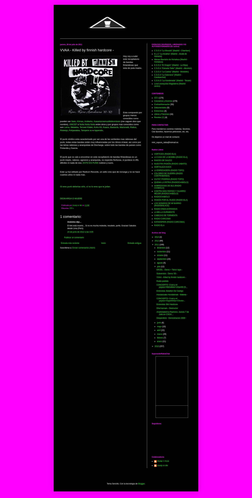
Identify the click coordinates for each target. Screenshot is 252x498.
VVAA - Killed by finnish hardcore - (171, 277)
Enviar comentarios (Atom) (83, 248)
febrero (160, 338)
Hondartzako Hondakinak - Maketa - (172, 295)
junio (159, 323)
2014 (157, 237)
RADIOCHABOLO (162, 197)
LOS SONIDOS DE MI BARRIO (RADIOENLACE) (167, 204)
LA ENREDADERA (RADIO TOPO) (169, 170)
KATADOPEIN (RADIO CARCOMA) (169, 222)
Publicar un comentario (74, 237)
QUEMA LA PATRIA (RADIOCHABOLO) (171, 182)
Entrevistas (159, 111)
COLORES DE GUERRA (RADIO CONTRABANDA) (168, 174)
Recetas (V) (159, 117)
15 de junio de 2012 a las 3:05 (80, 232)
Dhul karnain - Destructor (167, 308)
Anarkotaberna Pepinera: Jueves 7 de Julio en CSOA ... (173, 313)
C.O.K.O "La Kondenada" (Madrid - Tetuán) (172, 80)
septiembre (162, 259)
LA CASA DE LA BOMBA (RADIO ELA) (171, 157)
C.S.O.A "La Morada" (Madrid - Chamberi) (172, 51)
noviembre (161, 252)
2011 (157, 244)
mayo (159, 326)
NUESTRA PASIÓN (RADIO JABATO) (170, 164)
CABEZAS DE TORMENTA (165, 215)
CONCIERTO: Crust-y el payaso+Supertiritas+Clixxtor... (171, 299)
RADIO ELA (159, 225)
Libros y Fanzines (161, 114)
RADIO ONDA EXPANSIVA (165, 209)
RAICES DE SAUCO (163, 160)
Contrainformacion (162, 104)
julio (159, 266)
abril (159, 330)
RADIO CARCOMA (162, 219)
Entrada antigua (134, 243)
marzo (160, 334)
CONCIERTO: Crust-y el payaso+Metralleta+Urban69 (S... (172, 286)
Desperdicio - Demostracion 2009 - (171, 318)
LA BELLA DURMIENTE (164, 212)
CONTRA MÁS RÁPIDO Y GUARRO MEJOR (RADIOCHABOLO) (170, 192)
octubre (160, 255)
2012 (157, 241)
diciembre (161, 248)
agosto (160, 263)
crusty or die (162, 465)
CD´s (72, 208)
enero (159, 341)
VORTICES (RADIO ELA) (165, 154)
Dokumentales (160, 107)
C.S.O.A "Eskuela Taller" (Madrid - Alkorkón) (173, 68)
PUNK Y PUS (163, 461)
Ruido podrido (163, 281)
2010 (157, 346)
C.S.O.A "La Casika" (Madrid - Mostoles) (171, 72)
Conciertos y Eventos (163, 101)
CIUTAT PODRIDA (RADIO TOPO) (169, 179)
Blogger (141, 484)
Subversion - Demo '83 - (167, 273)
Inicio (103, 243)
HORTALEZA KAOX (162, 167)
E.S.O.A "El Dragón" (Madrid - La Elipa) (171, 65)
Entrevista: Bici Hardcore (167, 304)
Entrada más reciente (70, 243)
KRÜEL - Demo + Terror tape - (169, 270)
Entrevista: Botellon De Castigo (170, 291)
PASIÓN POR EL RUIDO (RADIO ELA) (171, 200)
